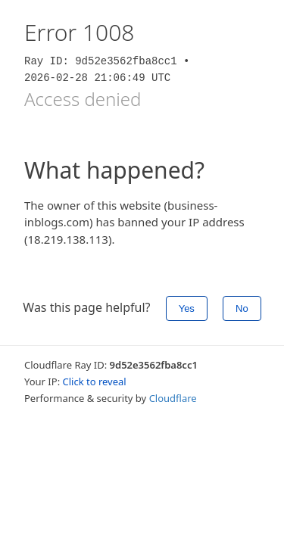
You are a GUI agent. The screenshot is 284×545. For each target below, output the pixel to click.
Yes (187, 308)
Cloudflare (173, 398)
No (242, 308)
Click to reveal (94, 381)
